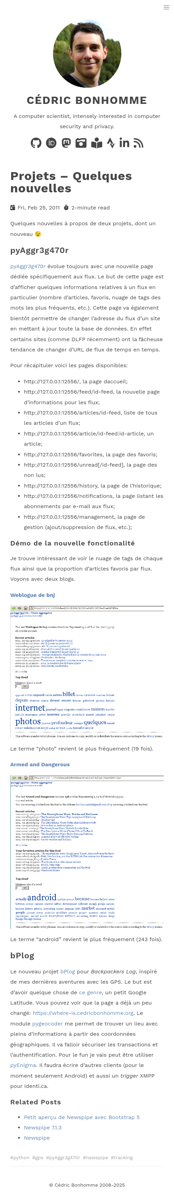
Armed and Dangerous (40, 764)
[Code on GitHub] (37, 145)
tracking (123, 1157)
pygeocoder (47, 1023)
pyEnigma (23, 1065)
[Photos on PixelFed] (82, 145)
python (21, 1157)
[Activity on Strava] (112, 145)
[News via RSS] (138, 145)
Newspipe (37, 1138)
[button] (166, 7)
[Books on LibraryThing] (97, 145)
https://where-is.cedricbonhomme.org (83, 1013)
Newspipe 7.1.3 (43, 1127)
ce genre (90, 992)
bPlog (68, 971)
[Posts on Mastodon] (67, 145)
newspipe (97, 1157)
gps (39, 1157)
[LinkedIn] (125, 145)
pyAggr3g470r (27, 266)
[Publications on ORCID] (52, 145)
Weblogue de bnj (32, 595)
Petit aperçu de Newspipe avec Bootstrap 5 (82, 1117)
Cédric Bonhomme (87, 100)
